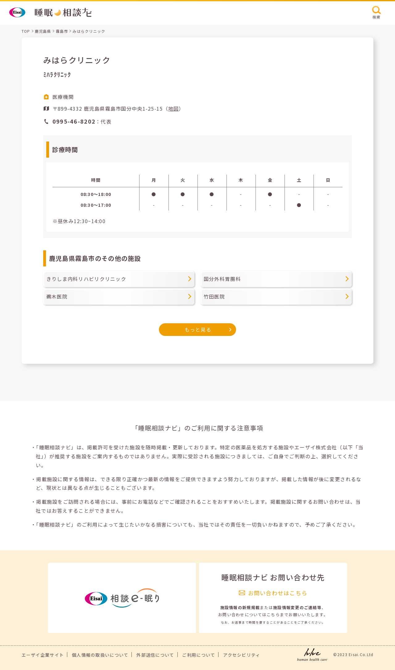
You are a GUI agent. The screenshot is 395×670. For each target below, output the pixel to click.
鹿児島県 (43, 31)
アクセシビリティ (241, 655)
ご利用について (198, 655)
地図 (173, 108)
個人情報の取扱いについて (100, 655)
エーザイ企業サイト (43, 655)
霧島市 (62, 31)
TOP (26, 31)
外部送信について (155, 655)
